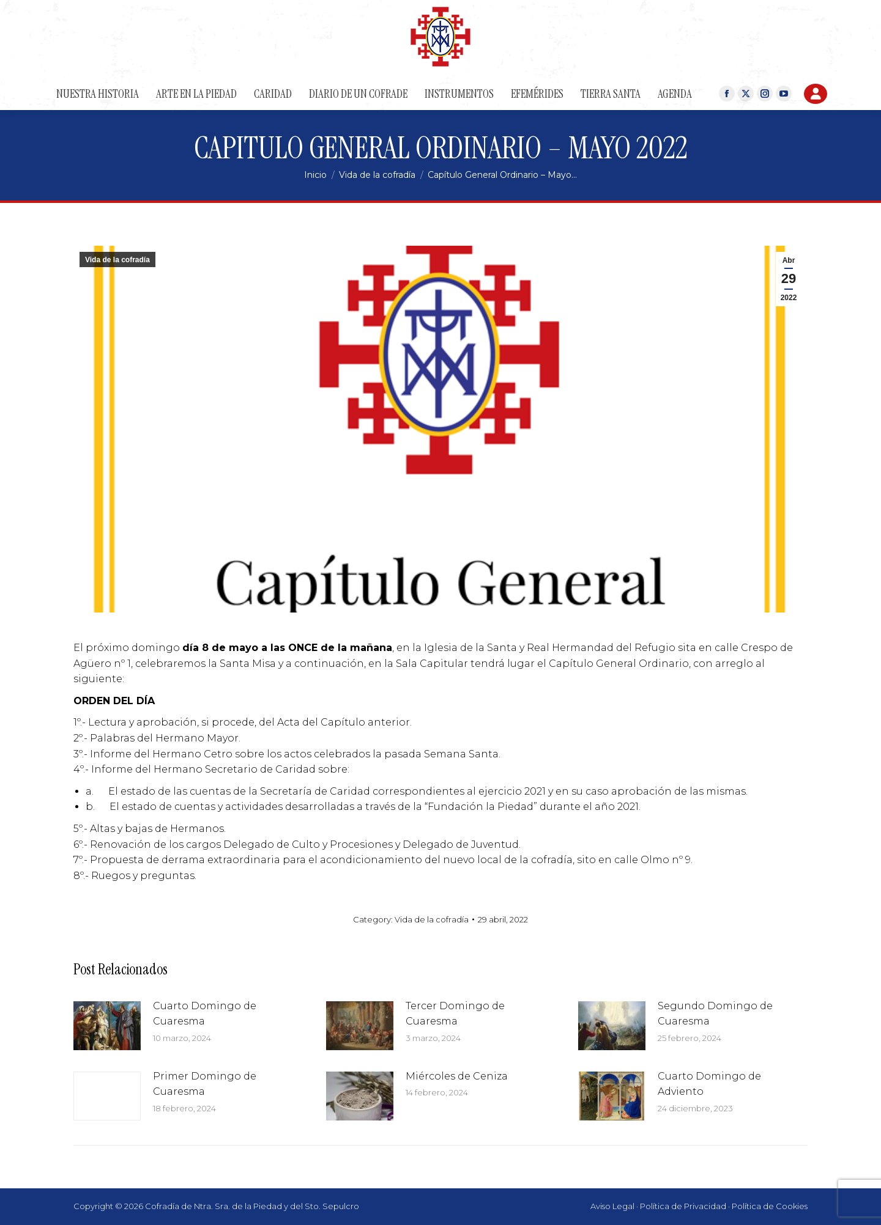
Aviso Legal (612, 1206)
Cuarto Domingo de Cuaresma (204, 1014)
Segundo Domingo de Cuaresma (715, 1014)
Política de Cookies (770, 1206)
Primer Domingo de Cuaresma (204, 1084)
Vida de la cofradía (117, 260)
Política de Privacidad (683, 1206)
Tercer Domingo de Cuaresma (455, 1014)
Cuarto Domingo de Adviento (709, 1084)
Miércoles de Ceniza (457, 1076)
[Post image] (107, 1025)
